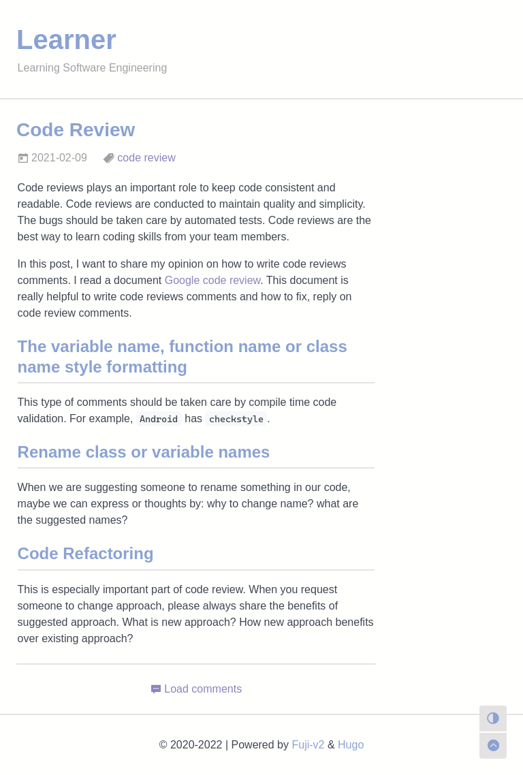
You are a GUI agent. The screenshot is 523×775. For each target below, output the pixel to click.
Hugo (351, 744)
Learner (66, 39)
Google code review (213, 280)
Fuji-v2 (307, 744)
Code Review (75, 129)
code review (146, 157)
